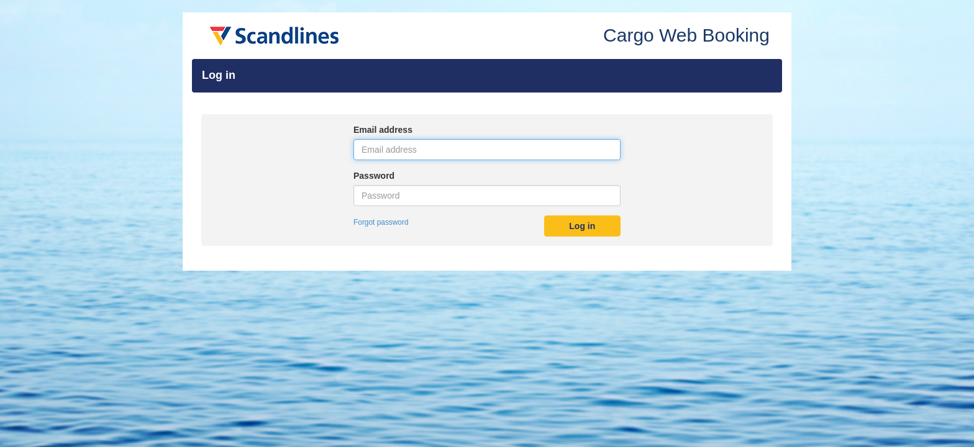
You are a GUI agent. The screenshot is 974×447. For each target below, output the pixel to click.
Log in (582, 226)
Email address (382, 130)
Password (373, 176)
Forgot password (381, 222)
